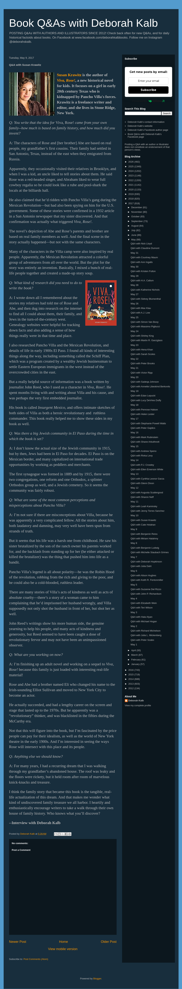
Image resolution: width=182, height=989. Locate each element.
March (134, 655)
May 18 (134, 404)
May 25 (134, 317)
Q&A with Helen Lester (142, 414)
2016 (131, 670)
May (133, 239)
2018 (131, 198)
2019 (131, 194)
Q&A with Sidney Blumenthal (146, 298)
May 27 (134, 294)
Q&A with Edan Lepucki (143, 395)
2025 (131, 166)
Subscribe (148, 90)
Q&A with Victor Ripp (141, 372)
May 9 (134, 529)
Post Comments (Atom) (36, 959)
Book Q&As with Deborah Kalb (83, 23)
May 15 (134, 446)
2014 (131, 679)
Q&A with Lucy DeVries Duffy (146, 400)
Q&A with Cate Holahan (143, 524)
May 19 (134, 391)
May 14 (134, 460)
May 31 (134, 252)
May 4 (134, 598)
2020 (131, 189)
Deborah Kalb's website (140, 126)
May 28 (134, 285)
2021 (131, 184)
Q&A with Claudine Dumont (145, 248)
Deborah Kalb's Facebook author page (148, 130)
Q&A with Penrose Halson (144, 409)
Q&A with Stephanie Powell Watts (148, 423)
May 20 (134, 377)
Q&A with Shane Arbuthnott (145, 441)
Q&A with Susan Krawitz (143, 520)
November (137, 212)
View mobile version (62, 949)
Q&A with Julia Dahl (141, 566)
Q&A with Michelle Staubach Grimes (150, 552)
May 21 (134, 368)
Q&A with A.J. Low (140, 312)
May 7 (134, 557)
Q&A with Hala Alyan (141, 617)
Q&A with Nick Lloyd (141, 243)
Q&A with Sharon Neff (142, 497)
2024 (131, 171)
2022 (131, 180)
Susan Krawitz (69, 75)
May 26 (134, 303)
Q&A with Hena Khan (142, 349)
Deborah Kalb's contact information (146, 122)
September (137, 221)
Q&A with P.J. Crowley (142, 464)
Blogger (97, 978)
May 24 (134, 331)
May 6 (134, 571)
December (137, 207)
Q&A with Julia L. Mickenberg (146, 635)
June (134, 235)
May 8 (134, 543)
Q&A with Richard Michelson (146, 630)
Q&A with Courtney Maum (144, 257)
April (134, 650)
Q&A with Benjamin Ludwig (145, 547)
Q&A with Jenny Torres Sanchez (147, 511)
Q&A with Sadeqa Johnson (145, 381)
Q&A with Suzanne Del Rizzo (146, 589)
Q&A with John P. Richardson (146, 593)
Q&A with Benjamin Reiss (144, 534)
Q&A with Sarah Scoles (143, 354)
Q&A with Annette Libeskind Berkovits (150, 386)
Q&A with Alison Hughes (143, 575)
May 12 (134, 487)
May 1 (134, 644)
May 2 (134, 626)
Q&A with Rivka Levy (142, 455)
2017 (131, 203)
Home (63, 942)
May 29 (134, 276)
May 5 (134, 584)
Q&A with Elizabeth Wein (144, 603)
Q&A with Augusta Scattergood (147, 492)
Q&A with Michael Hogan (144, 621)
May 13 (134, 474)
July (133, 230)
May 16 (134, 432)
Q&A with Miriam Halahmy (144, 538)
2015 (131, 674)
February (136, 659)
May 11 (134, 501)
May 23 (134, 345)
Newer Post (17, 942)
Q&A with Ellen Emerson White (147, 469)
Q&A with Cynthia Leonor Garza (147, 478)
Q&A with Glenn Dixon (142, 483)
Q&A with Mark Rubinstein (144, 437)
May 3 (134, 612)
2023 (131, 175)
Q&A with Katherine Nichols (145, 289)
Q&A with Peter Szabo (142, 640)
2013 (131, 683)
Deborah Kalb (136, 700)
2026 (131, 161)
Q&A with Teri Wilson (141, 607)
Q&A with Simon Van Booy (144, 322)
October (135, 216)
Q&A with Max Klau (141, 308)
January (135, 664)
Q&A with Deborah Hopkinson (146, 561)
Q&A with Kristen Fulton (143, 271)
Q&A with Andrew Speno (143, 451)
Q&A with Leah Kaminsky (144, 506)
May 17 (134, 418)
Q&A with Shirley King (142, 335)
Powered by (148, 100)
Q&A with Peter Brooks (143, 363)
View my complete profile (138, 705)
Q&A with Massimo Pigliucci (145, 326)
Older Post (109, 942)
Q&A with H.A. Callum (142, 280)
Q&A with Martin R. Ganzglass (147, 340)
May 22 (134, 358)
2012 (131, 688)
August (135, 225)
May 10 (134, 515)
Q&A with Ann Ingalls (142, 262)
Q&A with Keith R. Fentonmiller (147, 580)
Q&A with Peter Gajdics (143, 428)
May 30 (134, 266)
